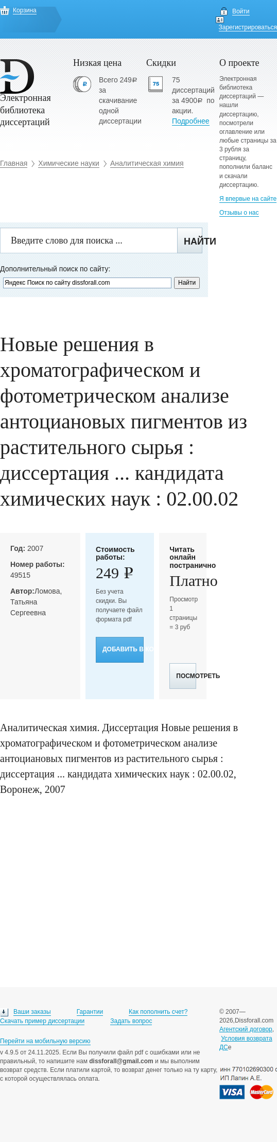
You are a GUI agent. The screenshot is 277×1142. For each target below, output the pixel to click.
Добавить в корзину (123, 649)
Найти (193, 241)
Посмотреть (186, 676)
